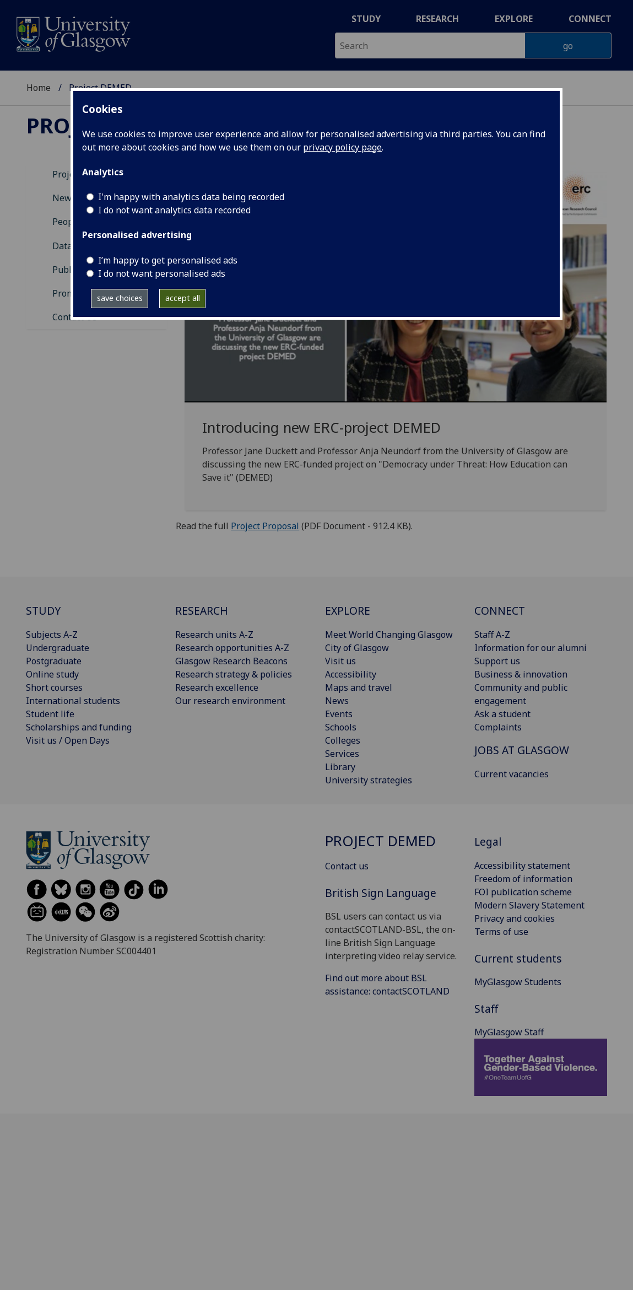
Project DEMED (380, 841)
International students (73, 701)
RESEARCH (201, 610)
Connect (590, 19)
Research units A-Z (214, 634)
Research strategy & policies (233, 674)
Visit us (340, 661)
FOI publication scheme (523, 892)
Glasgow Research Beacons (231, 661)
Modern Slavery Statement (529, 905)
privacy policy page (342, 147)
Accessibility (350, 674)
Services (342, 754)
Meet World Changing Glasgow (389, 634)
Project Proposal (265, 526)
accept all (182, 298)
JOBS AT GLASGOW (521, 750)
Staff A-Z (492, 634)
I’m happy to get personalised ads (167, 260)
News (337, 701)
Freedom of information (523, 879)
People (66, 222)
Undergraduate (57, 648)
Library (340, 767)
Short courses (54, 687)
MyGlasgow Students (517, 982)
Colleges (342, 740)
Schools (340, 727)
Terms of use (501, 932)
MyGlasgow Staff (509, 1032)
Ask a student (502, 714)
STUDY (43, 610)
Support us (497, 661)
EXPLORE (347, 610)
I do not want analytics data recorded (174, 210)
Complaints (498, 727)
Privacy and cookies (514, 918)
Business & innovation (520, 674)
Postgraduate (54, 661)
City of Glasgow (357, 648)
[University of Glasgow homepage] (72, 33)
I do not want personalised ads (161, 273)
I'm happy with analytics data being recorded (191, 197)
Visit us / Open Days (68, 740)
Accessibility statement (522, 865)
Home (38, 88)
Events (339, 714)
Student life (50, 714)
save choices (120, 298)
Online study (52, 674)
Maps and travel (358, 687)
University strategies (368, 780)
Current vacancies (511, 774)
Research (437, 19)
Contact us (347, 866)
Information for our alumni (530, 648)
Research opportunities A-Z (232, 648)
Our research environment (230, 701)
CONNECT (499, 610)
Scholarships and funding (79, 727)
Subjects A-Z (52, 634)
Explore (514, 19)
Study (366, 19)
